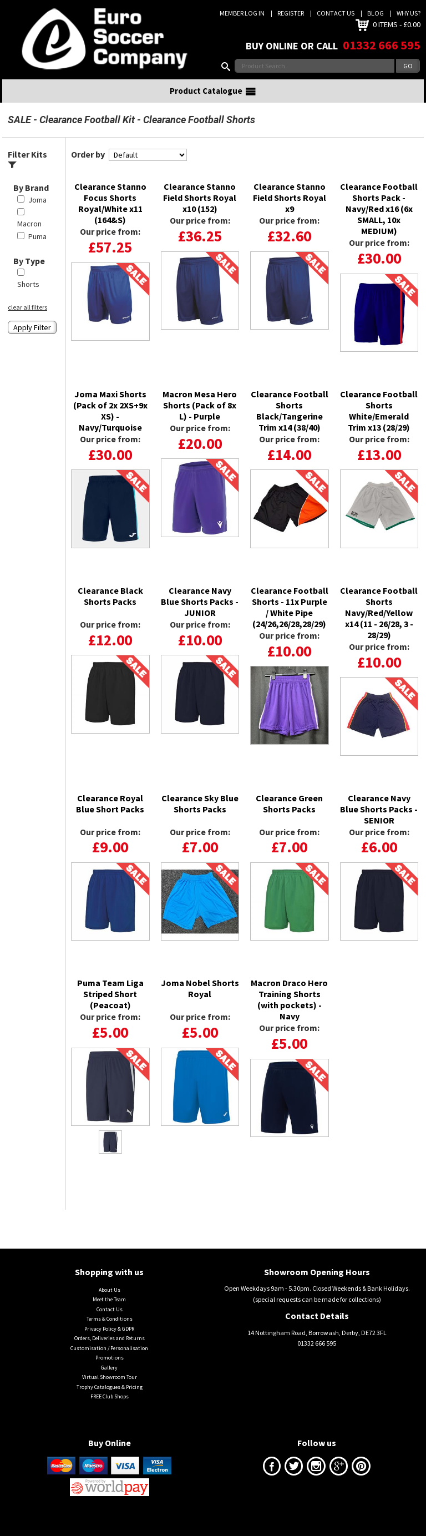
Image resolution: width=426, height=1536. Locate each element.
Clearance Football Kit (87, 133)
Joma (37, 214)
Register (290, 13)
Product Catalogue (213, 104)
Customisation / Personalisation (109, 1362)
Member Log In (242, 13)
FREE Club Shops (109, 1410)
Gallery (109, 1381)
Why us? (408, 13)
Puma (37, 250)
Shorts (28, 298)
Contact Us (335, 13)
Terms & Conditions (110, 1332)
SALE (19, 133)
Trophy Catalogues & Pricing (110, 1400)
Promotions (109, 1371)
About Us (109, 1303)
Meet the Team (109, 1313)
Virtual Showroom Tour (109, 1390)
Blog (375, 13)
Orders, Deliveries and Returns (109, 1352)
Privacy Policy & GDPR (109, 1342)
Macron (29, 237)
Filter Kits (27, 173)
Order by (88, 168)
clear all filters (27, 321)
